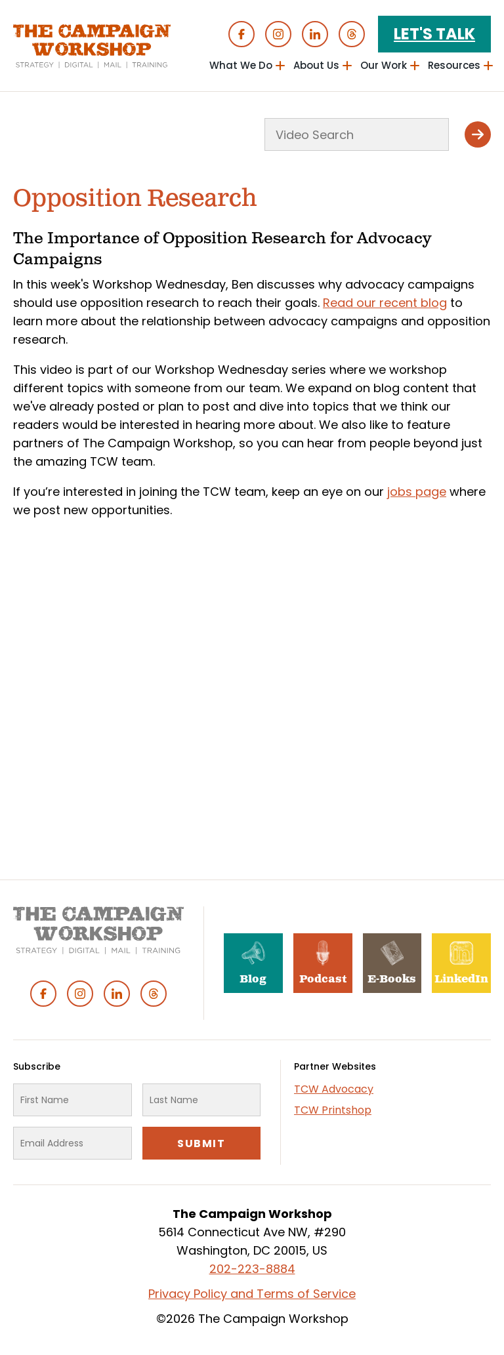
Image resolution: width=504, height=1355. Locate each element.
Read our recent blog (385, 302)
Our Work (383, 65)
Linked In (315, 34)
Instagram (278, 34)
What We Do (240, 65)
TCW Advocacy (333, 1089)
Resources (454, 65)
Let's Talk (434, 34)
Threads (352, 34)
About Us (316, 65)
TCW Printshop (332, 1110)
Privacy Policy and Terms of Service (252, 1293)
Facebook (241, 34)
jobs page (416, 491)
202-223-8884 (252, 1269)
